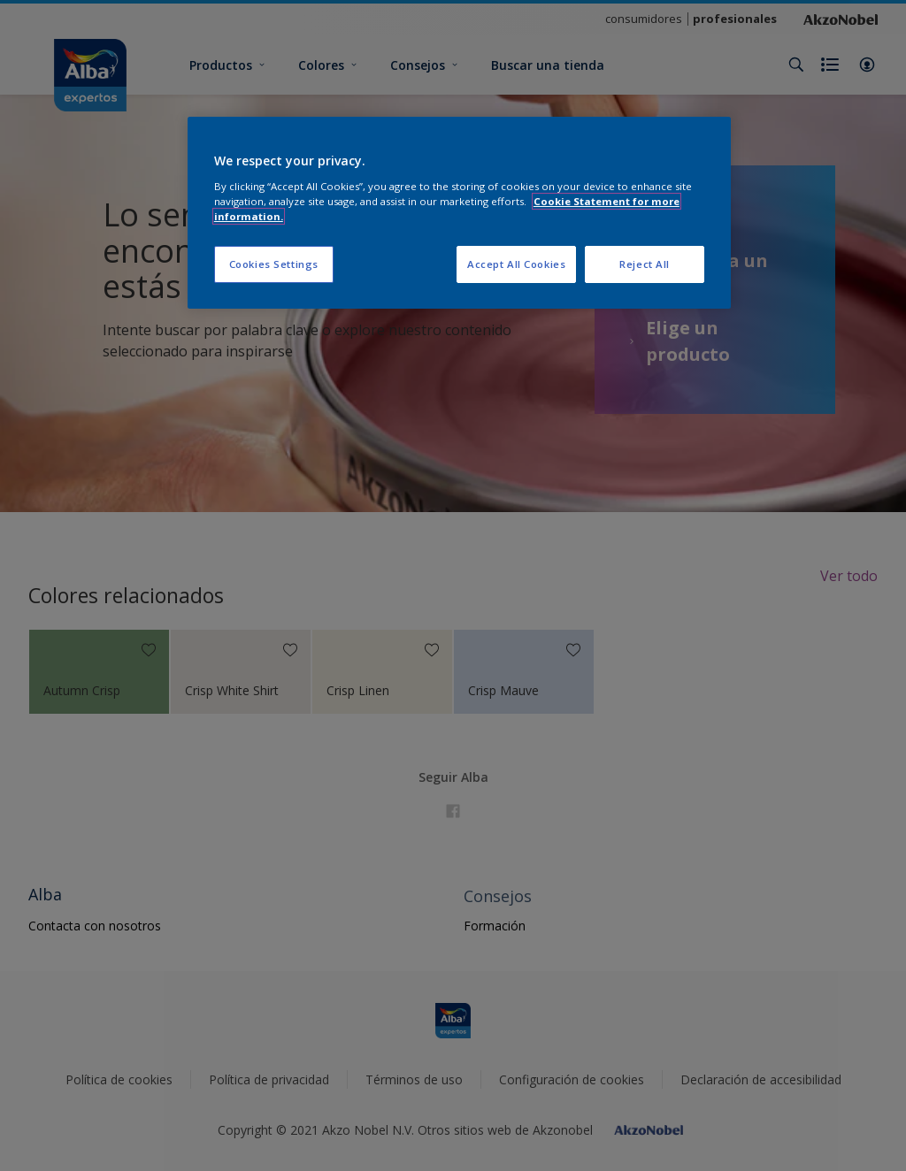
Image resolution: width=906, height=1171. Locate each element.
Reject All (644, 264)
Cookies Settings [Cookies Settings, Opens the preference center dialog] (274, 264)
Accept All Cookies (516, 264)
